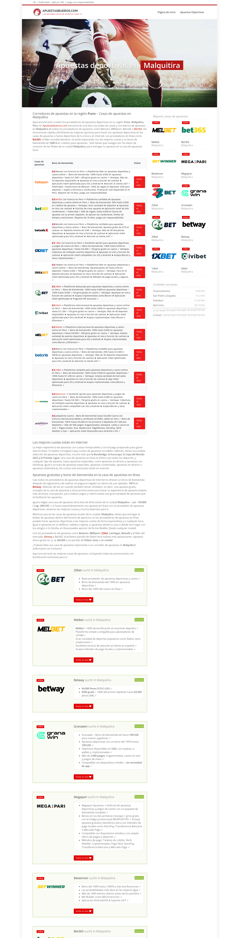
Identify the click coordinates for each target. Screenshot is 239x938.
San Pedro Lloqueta (179, 295)
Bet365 (138, 129)
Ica (60, 873)
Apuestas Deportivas (192, 12)
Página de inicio (167, 12)
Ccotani (163, 315)
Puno (66, 873)
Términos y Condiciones (169, 934)
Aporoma (179, 305)
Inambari (179, 300)
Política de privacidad (195, 934)
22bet (104, 256)
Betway (37, 210)
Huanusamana (179, 291)
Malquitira (101, 294)
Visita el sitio (83, 323)
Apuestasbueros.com (55, 125)
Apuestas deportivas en (45, 873)
